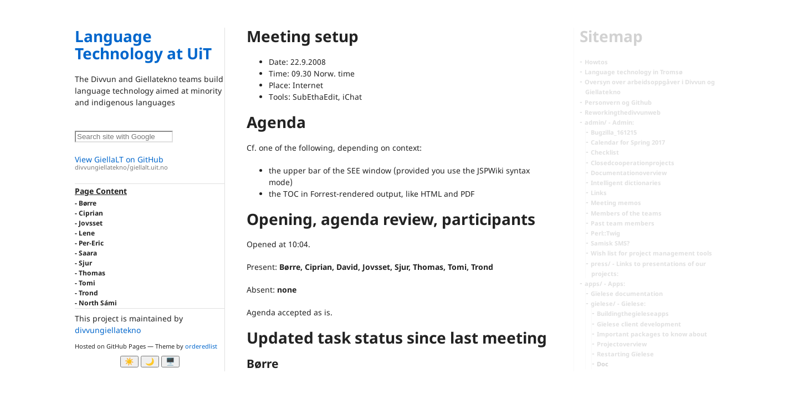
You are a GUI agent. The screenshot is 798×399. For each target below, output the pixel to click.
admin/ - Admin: (609, 122)
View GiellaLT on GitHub (149, 163)
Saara (88, 253)
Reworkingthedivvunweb (623, 112)
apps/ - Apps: (605, 283)
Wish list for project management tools (651, 253)
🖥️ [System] (170, 361)
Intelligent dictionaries (626, 182)
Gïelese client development (639, 324)
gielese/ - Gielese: (618, 303)
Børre (87, 203)
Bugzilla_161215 (614, 132)
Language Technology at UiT (143, 44)
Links (599, 192)
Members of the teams (626, 213)
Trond (88, 293)
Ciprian (91, 213)
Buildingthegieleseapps (633, 313)
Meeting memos (616, 202)
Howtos (596, 62)
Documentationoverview (629, 172)
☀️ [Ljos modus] (129, 361)
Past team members (622, 223)
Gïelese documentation (627, 293)
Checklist (605, 152)
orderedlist (201, 346)
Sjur (85, 263)
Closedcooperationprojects (632, 162)
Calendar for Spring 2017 (628, 142)
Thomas (92, 273)
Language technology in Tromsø (634, 72)
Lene (87, 233)
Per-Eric (91, 243)
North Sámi (98, 303)
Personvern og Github (618, 102)
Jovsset (91, 223)
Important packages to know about (652, 334)
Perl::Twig (605, 233)
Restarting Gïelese (625, 354)
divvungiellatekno (108, 330)
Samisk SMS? (610, 243)
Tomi (87, 283)
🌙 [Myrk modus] (150, 361)
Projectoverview (622, 344)
